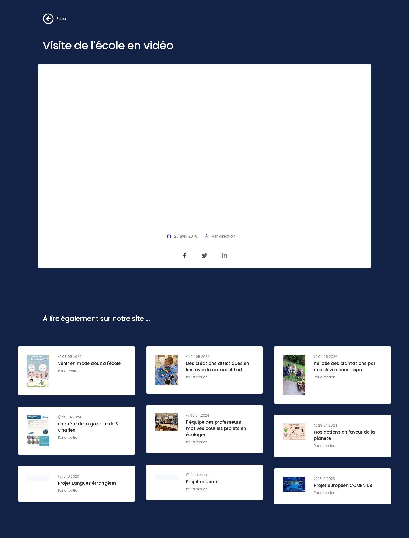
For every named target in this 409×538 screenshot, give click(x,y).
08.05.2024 (70, 357)
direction (227, 236)
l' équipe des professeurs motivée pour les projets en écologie (216, 428)
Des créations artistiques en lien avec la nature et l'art (217, 366)
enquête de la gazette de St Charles (89, 427)
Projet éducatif (202, 482)
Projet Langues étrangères (87, 483)
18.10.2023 (196, 475)
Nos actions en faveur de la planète (344, 435)
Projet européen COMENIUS (343, 485)
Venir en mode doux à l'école (89, 363)
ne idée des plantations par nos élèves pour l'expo (344, 366)
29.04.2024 (69, 417)
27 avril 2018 (185, 236)
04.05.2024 (198, 357)
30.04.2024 (197, 415)
